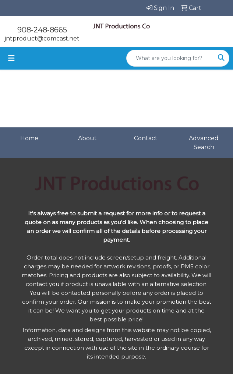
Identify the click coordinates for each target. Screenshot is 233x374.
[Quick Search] (170, 58)
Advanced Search (204, 143)
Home (29, 138)
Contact (146, 138)
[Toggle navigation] (11, 58)
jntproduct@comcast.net (42, 38)
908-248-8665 (42, 29)
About (87, 138)
